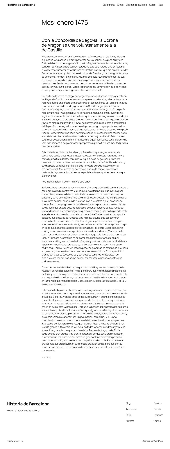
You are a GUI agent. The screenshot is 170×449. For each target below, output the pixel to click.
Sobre (152, 4)
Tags (160, 4)
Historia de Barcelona (21, 5)
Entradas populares (136, 4)
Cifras (120, 4)
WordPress (158, 441)
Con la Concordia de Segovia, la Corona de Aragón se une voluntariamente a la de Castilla (80, 45)
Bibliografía (109, 4)
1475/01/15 (46, 357)
